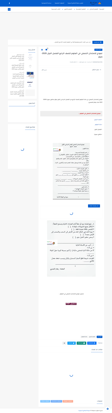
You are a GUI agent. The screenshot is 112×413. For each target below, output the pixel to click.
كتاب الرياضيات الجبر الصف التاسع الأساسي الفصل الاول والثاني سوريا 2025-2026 (17, 85)
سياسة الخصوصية (46, 3)
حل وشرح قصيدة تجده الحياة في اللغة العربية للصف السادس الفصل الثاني (18, 76)
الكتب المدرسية (56, 9)
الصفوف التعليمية (59, 3)
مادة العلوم (98, 124)
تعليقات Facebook (56, 401)
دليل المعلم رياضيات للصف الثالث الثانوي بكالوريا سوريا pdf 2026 (17, 94)
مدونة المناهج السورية (84, 410)
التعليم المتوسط (81, 9)
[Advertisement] (56, 26)
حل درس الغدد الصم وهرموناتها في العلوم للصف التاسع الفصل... (72, 42)
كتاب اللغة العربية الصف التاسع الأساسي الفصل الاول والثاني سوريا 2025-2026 (17, 67)
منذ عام (21, 63)
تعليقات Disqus (45, 401)
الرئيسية (101, 9)
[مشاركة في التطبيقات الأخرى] (64, 343)
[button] (92, 343)
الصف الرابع (98, 49)
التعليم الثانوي (68, 9)
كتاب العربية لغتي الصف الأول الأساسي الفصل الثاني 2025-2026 (17, 58)
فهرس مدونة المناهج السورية (75, 3)
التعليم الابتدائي (94, 9)
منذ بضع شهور (20, 54)
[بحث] (9, 9)
